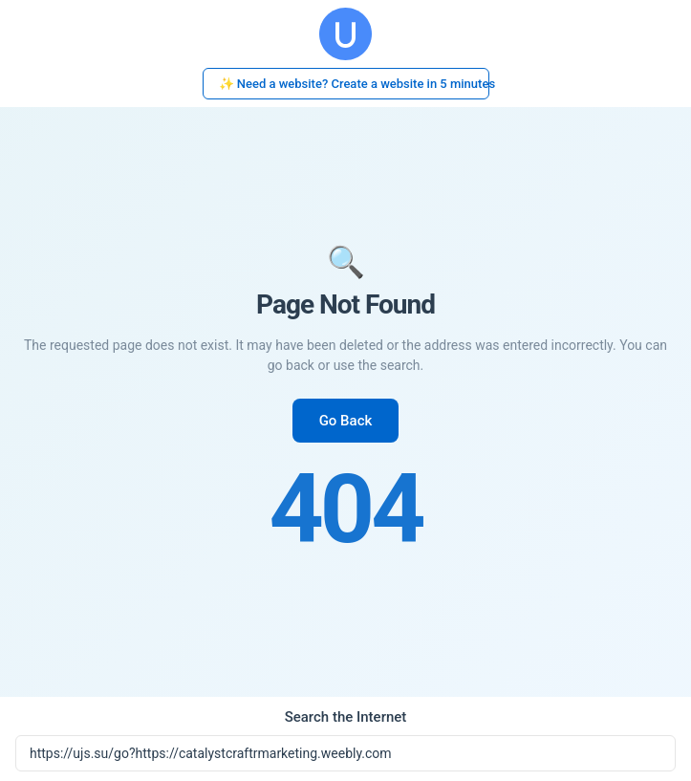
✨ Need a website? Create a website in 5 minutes (354, 83)
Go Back (346, 420)
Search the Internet (346, 717)
